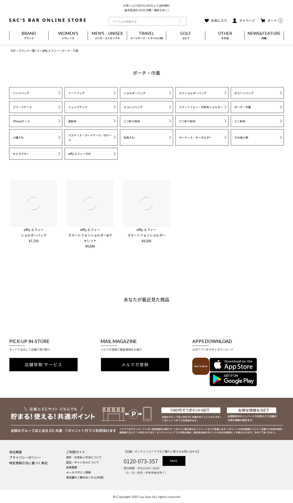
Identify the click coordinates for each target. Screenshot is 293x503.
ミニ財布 (239, 121)
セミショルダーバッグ (192, 93)
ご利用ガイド (75, 452)
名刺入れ (129, 137)
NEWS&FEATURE (264, 36)
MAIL (174, 461)
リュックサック (77, 107)
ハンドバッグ (21, 93)
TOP (13, 50)
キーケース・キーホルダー (195, 137)
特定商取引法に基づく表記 (28, 463)
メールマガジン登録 (78, 472)
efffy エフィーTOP (79, 154)
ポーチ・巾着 (242, 107)
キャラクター (21, 154)
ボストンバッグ (244, 93)
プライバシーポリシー (25, 457)
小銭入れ (18, 137)
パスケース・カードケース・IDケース (90, 137)
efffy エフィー (50, 50)
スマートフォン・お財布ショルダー (201, 107)
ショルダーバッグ (135, 93)
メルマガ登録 (135, 364)
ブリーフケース (22, 107)
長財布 (72, 121)
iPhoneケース (21, 121)
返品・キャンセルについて (82, 462)
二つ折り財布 (132, 121)
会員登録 (71, 467)
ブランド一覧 (26, 50)
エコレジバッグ (133, 107)
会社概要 (15, 452)
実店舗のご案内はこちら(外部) (85, 477)
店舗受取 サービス (43, 364)
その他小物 (241, 137)
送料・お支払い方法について (84, 457)
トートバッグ (76, 93)
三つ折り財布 (187, 121)
